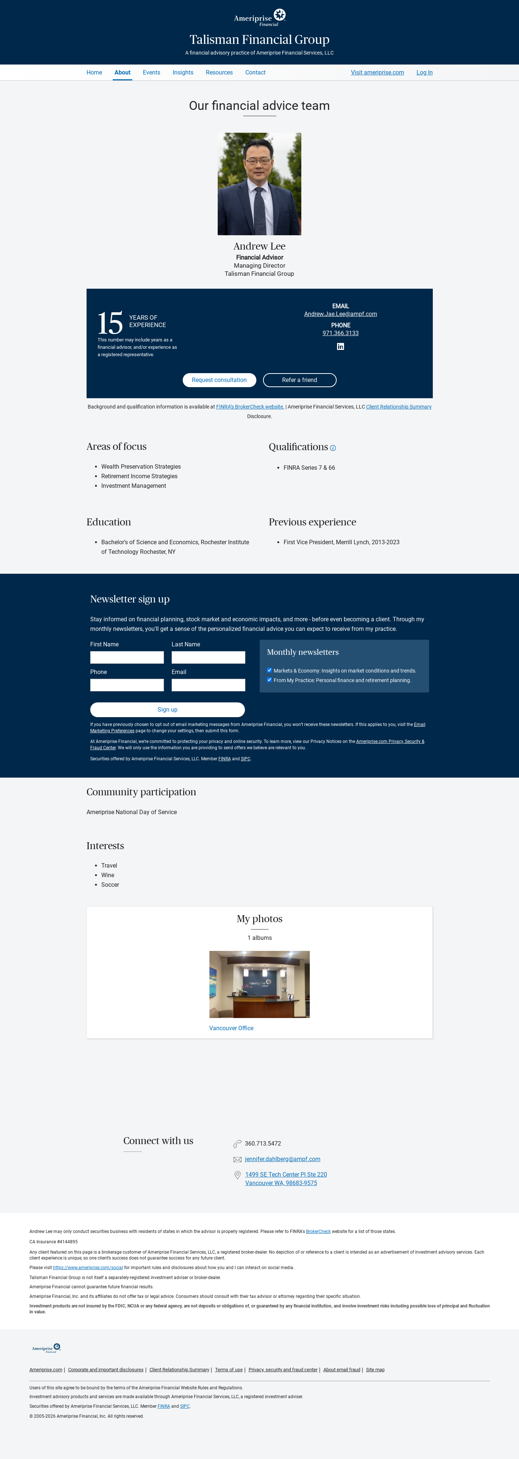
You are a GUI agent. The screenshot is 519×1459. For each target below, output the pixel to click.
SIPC (245, 758)
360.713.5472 (263, 1143)
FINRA (224, 758)
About (122, 72)
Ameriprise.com (45, 1369)
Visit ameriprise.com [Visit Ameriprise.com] (377, 72)
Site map (375, 1369)
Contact (255, 72)
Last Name (186, 644)
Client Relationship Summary (399, 407)
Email (179, 671)
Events (151, 72)
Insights (183, 72)
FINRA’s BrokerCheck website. (250, 407)
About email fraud (341, 1369)
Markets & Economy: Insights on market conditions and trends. (345, 671)
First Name (104, 644)
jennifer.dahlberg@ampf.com (282, 1159)
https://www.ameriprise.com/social (88, 1267)
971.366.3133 (341, 333)
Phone (98, 671)
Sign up (168, 709)
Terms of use (229, 1369)
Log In (425, 72)
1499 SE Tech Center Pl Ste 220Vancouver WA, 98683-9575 (286, 1179)
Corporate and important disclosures (106, 1369)
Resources (219, 72)
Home (94, 72)
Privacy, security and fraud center (283, 1369)
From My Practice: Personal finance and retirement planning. (342, 680)
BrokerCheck (318, 1231)
